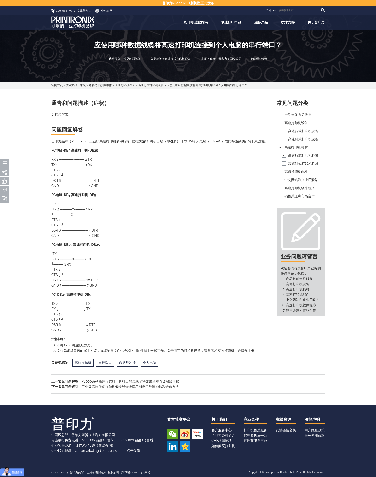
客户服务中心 (222, 430)
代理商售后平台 (255, 435)
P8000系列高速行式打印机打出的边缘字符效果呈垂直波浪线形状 (130, 381)
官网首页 (57, 85)
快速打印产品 (231, 22)
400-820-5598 (132, 440)
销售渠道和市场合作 (299, 196)
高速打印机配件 (296, 172)
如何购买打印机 (223, 446)
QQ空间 (185, 446)
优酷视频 (197, 434)
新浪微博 (185, 434)
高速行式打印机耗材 (303, 155)
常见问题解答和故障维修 (96, 85)
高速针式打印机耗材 (303, 163)
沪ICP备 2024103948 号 (135, 472)
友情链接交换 (286, 430)
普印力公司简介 (223, 435)
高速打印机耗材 (296, 147)
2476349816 (85, 445)
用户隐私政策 (315, 430)
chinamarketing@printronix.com (99, 451)
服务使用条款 (315, 435)
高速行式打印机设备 (151, 85)
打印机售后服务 (255, 430)
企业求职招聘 (222, 441)
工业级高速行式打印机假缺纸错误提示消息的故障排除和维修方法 (130, 387)
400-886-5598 (93, 440)
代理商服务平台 (255, 441)
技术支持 (288, 22)
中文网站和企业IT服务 (300, 180)
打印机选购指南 (196, 22)
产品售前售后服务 (297, 115)
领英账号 (172, 446)
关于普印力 (316, 22)
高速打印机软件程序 (299, 188)
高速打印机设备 (125, 85)
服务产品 (261, 22)
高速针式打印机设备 (303, 139)
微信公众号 (172, 434)
